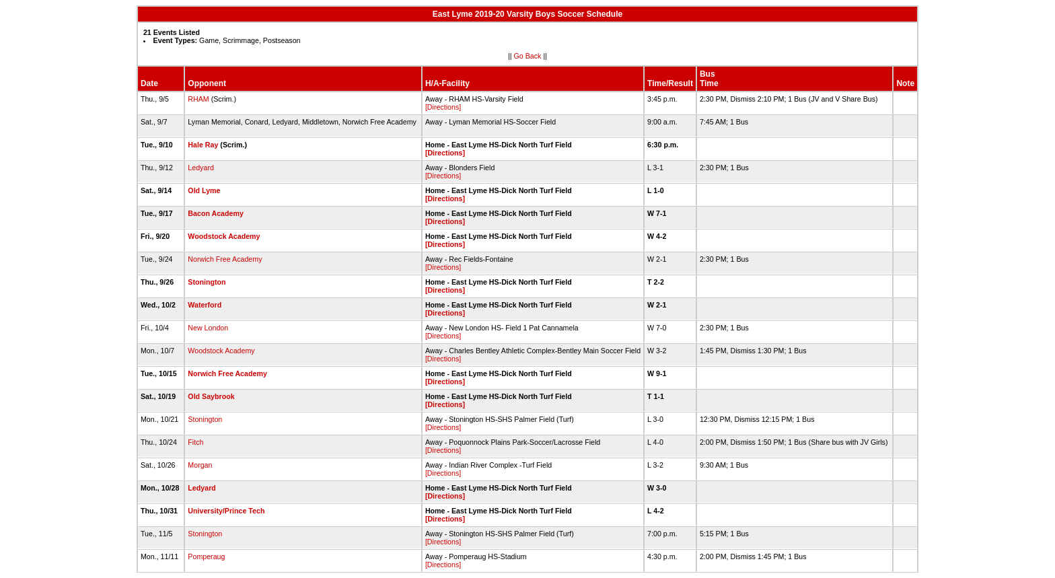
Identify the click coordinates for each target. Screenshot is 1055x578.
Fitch (195, 442)
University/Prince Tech (226, 511)
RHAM (198, 99)
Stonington (206, 282)
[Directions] (443, 107)
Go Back (528, 56)
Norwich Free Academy (225, 259)
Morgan (200, 465)
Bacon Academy (216, 213)
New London (208, 328)
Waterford (204, 305)
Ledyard (201, 168)
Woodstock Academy (224, 236)
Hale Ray (203, 145)
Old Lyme (204, 190)
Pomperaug (206, 556)
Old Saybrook (211, 396)
